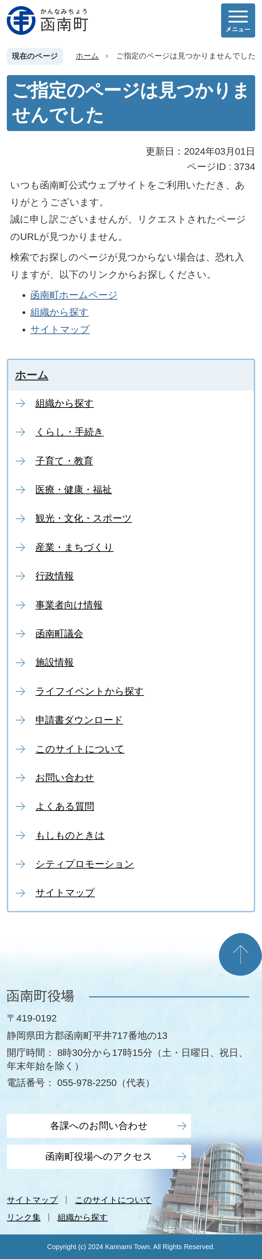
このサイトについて (113, 1199)
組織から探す (59, 312)
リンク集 (24, 1217)
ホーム (87, 56)
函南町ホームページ (74, 295)
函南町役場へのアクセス (98, 1156)
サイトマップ (60, 329)
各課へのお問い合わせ (99, 1125)
